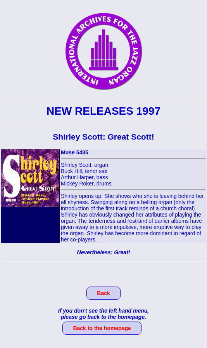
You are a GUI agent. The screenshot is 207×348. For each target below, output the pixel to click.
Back (103, 293)
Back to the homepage (102, 328)
